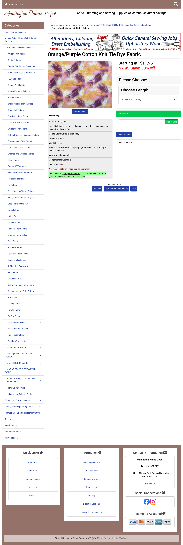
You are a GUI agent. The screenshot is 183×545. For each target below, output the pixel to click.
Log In (19, 4)
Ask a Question (124, 134)
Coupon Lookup (33, 479)
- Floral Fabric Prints (15, 179)
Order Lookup (33, 462)
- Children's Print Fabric (16, 129)
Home (9, 4)
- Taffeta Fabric (12, 310)
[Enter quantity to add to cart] (142, 121)
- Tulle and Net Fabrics (23, 322)
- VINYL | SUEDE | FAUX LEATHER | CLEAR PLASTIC (23, 380)
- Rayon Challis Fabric (15, 260)
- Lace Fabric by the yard (16, 204)
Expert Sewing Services (15, 32)
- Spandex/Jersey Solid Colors (19, 291)
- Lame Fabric (12, 210)
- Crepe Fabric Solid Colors (17, 147)
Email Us (150, 484)
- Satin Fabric (11, 272)
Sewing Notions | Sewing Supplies (23, 406)
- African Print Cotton (15, 54)
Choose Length (134, 90)
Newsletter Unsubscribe (91, 512)
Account (33, 487)
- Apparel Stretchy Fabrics (17, 91)
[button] (176, 4)
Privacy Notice (91, 471)
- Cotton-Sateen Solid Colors (18, 141)
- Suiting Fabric (12, 304)
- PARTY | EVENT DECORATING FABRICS (23, 355)
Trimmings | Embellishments (23, 400)
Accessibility (91, 487)
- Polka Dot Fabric (13, 247)
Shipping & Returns (91, 462)
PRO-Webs (123, 538)
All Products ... (11, 438)
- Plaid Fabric (11, 241)
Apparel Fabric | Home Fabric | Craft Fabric (76, 25)
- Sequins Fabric (13, 279)
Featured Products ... (14, 431)
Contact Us (33, 495)
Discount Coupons (91, 504)
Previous (97, 189)
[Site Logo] (32, 13)
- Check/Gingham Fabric (16, 116)
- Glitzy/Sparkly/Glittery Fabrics (20, 191)
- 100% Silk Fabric (23, 79)
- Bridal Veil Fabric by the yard (19, 104)
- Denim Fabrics (13, 60)
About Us (33, 471)
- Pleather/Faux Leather (16, 341)
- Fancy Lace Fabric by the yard (19, 197)
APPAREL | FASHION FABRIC (110, 25)
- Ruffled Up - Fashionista (17, 266)
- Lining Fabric (12, 216)
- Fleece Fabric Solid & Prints (18, 172)
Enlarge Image (80, 112)
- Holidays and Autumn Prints (18, 394)
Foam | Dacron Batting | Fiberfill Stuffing (22, 413)
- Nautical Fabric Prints (16, 229)
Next (134, 189)
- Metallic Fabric (13, 222)
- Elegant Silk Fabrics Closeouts (20, 66)
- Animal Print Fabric (15, 85)
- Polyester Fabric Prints (16, 254)
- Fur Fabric (11, 185)
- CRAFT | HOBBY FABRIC (23, 363)
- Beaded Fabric (13, 97)
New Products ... (12, 425)
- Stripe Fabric (12, 297)
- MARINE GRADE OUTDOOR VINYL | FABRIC (21, 371)
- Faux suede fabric (14, 335)
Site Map (92, 495)
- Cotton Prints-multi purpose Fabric (22, 135)
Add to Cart (171, 122)
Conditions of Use (91, 479)
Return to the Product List (116, 189)
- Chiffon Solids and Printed (18, 122)
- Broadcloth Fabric (14, 110)
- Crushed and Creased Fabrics (19, 154)
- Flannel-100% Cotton (15, 166)
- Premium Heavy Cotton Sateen (20, 72)
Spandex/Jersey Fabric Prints (138, 25)
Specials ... (9, 419)
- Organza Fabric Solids (16, 235)
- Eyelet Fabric (12, 160)
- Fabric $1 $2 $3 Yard (15, 388)
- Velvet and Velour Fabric (17, 329)
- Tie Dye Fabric (12, 316)
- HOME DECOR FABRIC (23, 347)
